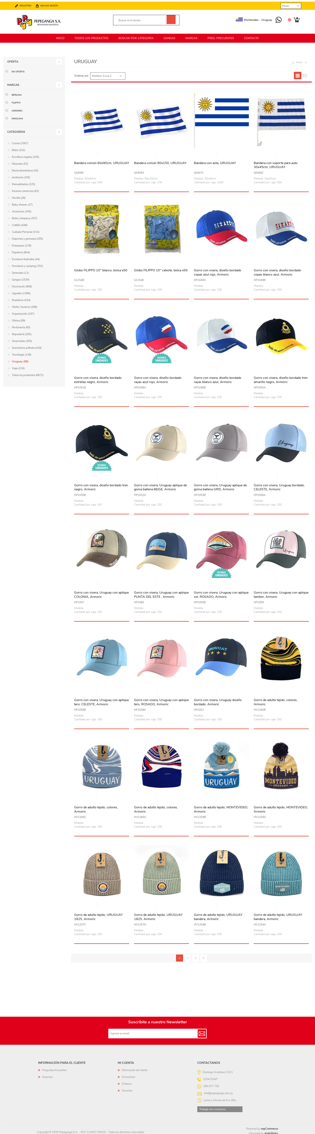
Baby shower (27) (22, 202)
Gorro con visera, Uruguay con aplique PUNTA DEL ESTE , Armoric (161, 592)
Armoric (17, 108)
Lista (305, 73)
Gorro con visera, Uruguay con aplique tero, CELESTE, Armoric (101, 700)
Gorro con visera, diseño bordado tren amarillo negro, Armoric (281, 377)
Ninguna (17, 116)
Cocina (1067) (20, 141)
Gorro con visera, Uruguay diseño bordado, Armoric (218, 700)
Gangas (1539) (20, 277)
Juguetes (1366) (21, 291)
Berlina (17, 92)
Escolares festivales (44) (26, 257)
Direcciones (128, 1074)
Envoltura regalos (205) (25, 154)
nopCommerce (269, 1126)
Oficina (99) (18, 318)
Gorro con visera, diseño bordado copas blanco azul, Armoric (277, 270)
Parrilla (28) (19, 195)
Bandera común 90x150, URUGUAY (160, 161)
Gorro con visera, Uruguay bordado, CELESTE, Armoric (279, 485)
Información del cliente (134, 1068)
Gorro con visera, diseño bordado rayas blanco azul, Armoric (217, 377)
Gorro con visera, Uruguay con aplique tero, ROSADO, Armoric (161, 700)
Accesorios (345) (21, 209)
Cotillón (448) (20, 223)
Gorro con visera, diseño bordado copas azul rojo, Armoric (217, 270)
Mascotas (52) (20, 161)
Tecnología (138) (21, 352)
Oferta (12, 59)
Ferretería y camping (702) (27, 264)
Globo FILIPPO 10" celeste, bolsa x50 (161, 268)
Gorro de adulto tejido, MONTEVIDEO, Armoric (221, 807)
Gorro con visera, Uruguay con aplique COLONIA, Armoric (101, 592)
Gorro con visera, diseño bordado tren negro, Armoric (101, 485)
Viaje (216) (18, 366)
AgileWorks (271, 1131)
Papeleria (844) (21, 250)
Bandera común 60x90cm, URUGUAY (101, 161)
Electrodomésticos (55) (25, 168)
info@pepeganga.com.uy (218, 1091)
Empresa (47, 1074)
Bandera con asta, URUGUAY (215, 161)
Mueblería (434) (21, 298)
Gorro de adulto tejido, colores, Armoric (276, 700)
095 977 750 (276, 18)
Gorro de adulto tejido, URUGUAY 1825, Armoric (98, 914)
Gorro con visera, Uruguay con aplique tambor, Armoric (281, 592)
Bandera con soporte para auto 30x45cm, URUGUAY (276, 163)
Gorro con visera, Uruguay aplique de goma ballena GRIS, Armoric (220, 485)
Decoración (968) (22, 284)
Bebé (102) (18, 148)
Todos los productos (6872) (28, 373)
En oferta (18, 69)
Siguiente (203, 955)
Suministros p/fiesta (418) (27, 345)
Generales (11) (20, 270)
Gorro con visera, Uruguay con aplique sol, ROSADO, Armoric (221, 592)
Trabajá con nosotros (212, 1107)
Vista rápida (102, 151)
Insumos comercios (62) (25, 189)
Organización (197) (23, 311)
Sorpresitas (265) (22, 339)
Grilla (297, 73)
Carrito (294, 18)
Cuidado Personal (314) (25, 229)
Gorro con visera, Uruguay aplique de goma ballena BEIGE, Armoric (160, 485)
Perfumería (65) (21, 325)
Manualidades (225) (23, 182)
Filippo (16, 100)
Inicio (299, 60)
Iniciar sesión (51, 4)
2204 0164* (210, 1077)
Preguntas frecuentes (54, 1068)
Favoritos (127, 1088)
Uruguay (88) (20, 359)
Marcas (13, 82)
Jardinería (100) (21, 175)
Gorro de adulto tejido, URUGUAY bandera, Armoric (218, 914)
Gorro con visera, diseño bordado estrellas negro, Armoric (98, 377)
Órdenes (127, 1081)
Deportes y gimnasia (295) (27, 236)
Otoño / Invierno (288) (24, 304)
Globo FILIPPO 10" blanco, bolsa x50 (100, 268)
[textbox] (142, 19)
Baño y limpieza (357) (24, 216)
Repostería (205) (22, 332)
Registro (27, 4)
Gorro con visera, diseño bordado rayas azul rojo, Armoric (157, 377)
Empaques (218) (21, 243)
